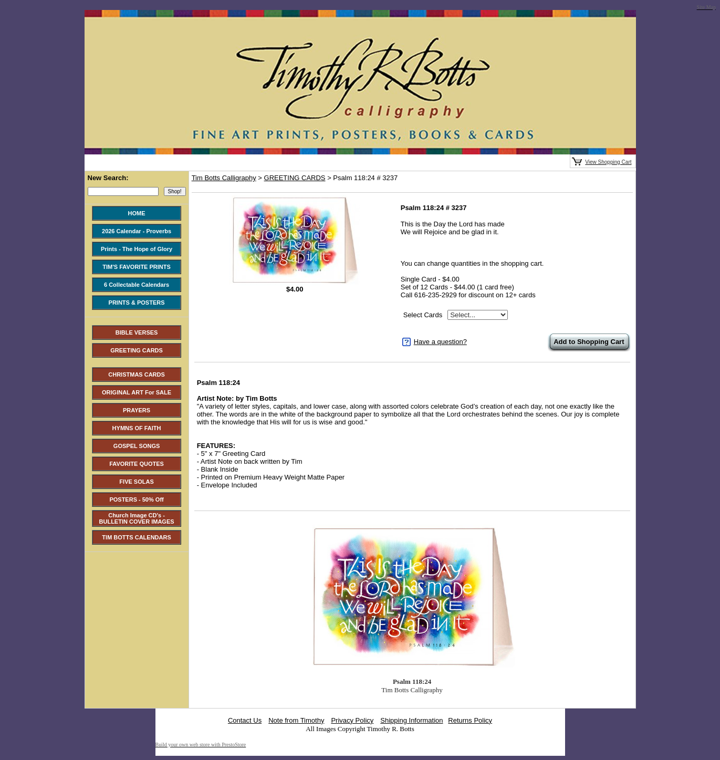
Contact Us (245, 720)
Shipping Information (411, 720)
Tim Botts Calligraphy (224, 178)
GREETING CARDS (295, 178)
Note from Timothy (296, 720)
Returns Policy (470, 720)
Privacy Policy (352, 720)
